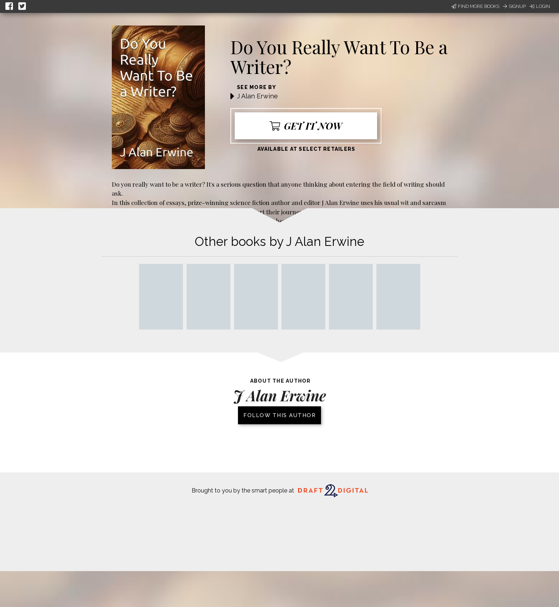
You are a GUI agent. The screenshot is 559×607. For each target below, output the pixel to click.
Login (540, 6)
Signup (514, 6)
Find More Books (475, 6)
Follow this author (279, 415)
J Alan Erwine (257, 96)
